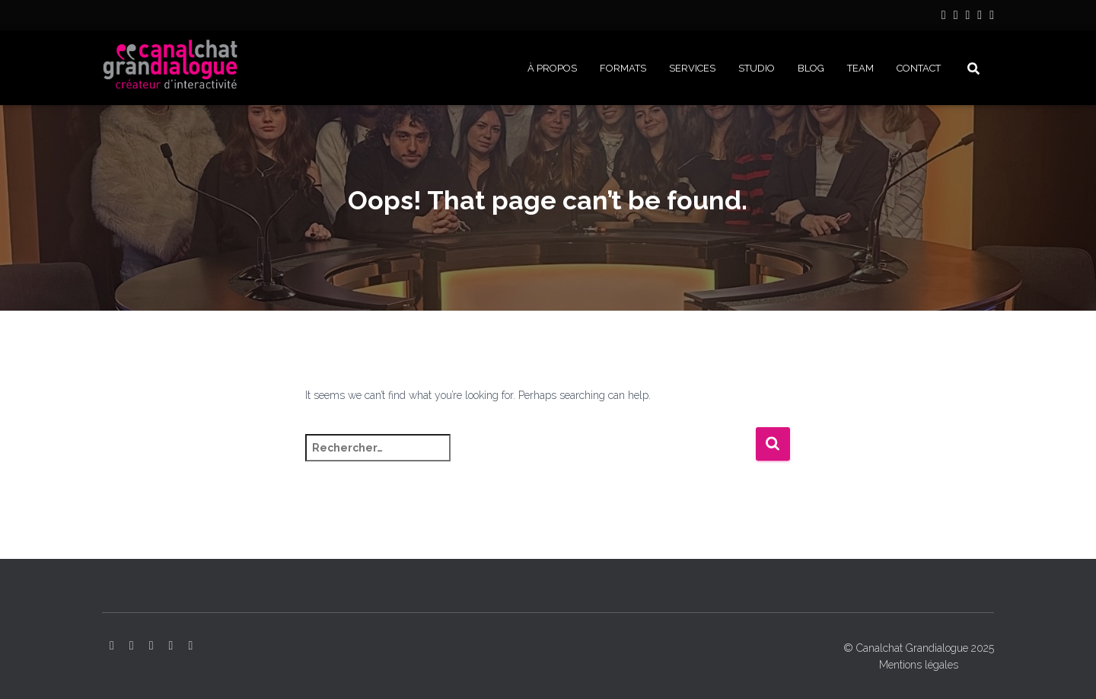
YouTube (967, 17)
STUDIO (756, 68)
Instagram (956, 17)
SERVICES (692, 68)
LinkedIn (943, 17)
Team (860, 68)
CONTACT (919, 68)
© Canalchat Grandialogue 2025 (918, 648)
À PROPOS (552, 68)
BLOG (811, 68)
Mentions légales (918, 665)
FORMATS (623, 68)
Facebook (979, 17)
